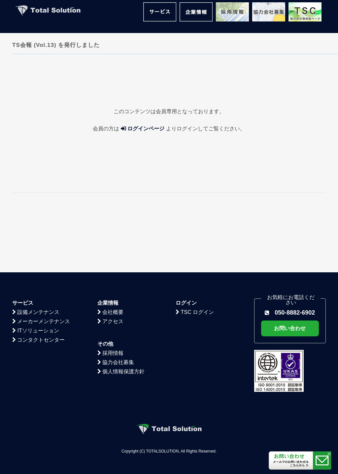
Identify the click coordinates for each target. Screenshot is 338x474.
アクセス (110, 259)
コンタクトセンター (38, 277)
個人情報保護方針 (121, 309)
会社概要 (110, 250)
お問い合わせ (290, 266)
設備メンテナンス (35, 250)
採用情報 (110, 290)
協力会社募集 (115, 300)
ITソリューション (35, 268)
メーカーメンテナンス (41, 259)
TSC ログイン (195, 250)
